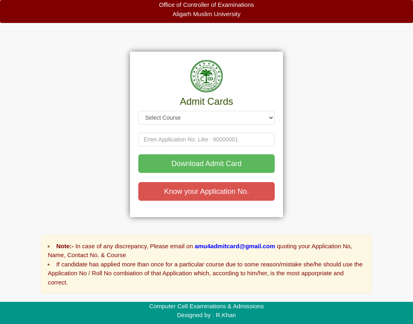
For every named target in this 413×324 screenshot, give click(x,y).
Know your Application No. (206, 191)
